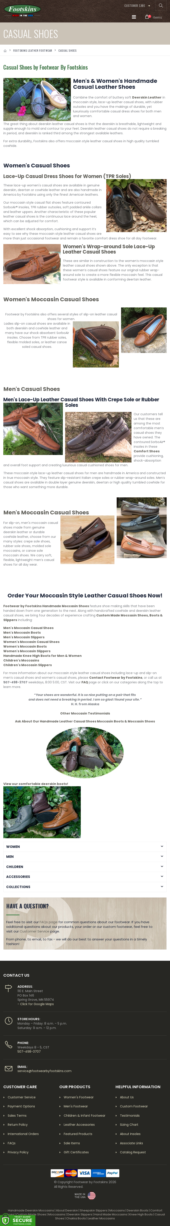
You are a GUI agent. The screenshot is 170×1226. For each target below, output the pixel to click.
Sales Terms (17, 1115)
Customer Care (134, 5)
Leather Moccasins (101, 1218)
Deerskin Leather (147, 97)
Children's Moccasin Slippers (27, 665)
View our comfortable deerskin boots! (35, 784)
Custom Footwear (134, 1106)
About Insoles (130, 1134)
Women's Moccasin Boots (25, 646)
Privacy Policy (18, 1152)
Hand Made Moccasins (110, 1214)
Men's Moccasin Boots (22, 632)
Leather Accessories (79, 1124)
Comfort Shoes (147, 451)
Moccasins (117, 1210)
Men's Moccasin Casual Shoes (46, 512)
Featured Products (78, 1134)
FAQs (11, 1143)
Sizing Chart (129, 1124)
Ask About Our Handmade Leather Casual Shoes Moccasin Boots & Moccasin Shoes (85, 721)
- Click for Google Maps (35, 1004)
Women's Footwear (79, 1097)
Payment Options (21, 1106)
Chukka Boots (76, 1218)
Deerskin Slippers (79, 1214)
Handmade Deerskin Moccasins (31, 1210)
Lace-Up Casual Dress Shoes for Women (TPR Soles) (67, 176)
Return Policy (18, 1124)
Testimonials (130, 1115)
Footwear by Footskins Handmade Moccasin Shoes (46, 606)
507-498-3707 (29, 1051)
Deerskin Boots (137, 1210)
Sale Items (72, 1143)
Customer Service (34, 931)
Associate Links (131, 1143)
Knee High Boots (141, 1214)
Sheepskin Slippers (93, 1210)
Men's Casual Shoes (31, 389)
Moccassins (56, 1214)
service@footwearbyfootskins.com (44, 1071)
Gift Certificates (76, 1152)
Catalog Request (133, 1152)
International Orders (23, 1134)
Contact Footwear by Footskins (115, 677)
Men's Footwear (76, 1106)
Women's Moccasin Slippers (26, 651)
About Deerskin (67, 1210)
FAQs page (49, 922)
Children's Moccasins (21, 660)
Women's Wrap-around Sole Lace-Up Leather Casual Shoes (109, 249)
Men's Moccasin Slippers (23, 637)
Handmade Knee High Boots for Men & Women (42, 656)
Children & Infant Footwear (84, 1115)
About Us (127, 1097)
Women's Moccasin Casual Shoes (51, 299)
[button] (160, 5)
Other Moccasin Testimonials (85, 713)
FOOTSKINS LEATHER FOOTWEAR (32, 50)
